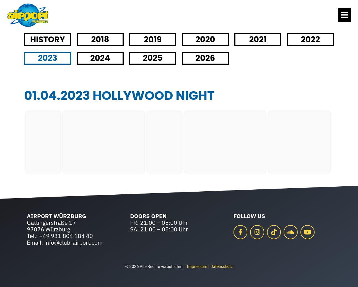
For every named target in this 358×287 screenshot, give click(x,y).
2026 (205, 58)
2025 (153, 58)
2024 (100, 58)
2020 (205, 39)
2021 (257, 39)
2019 (153, 39)
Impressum (197, 266)
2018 (100, 39)
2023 (47, 58)
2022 (310, 39)
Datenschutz (221, 266)
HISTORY (47, 39)
